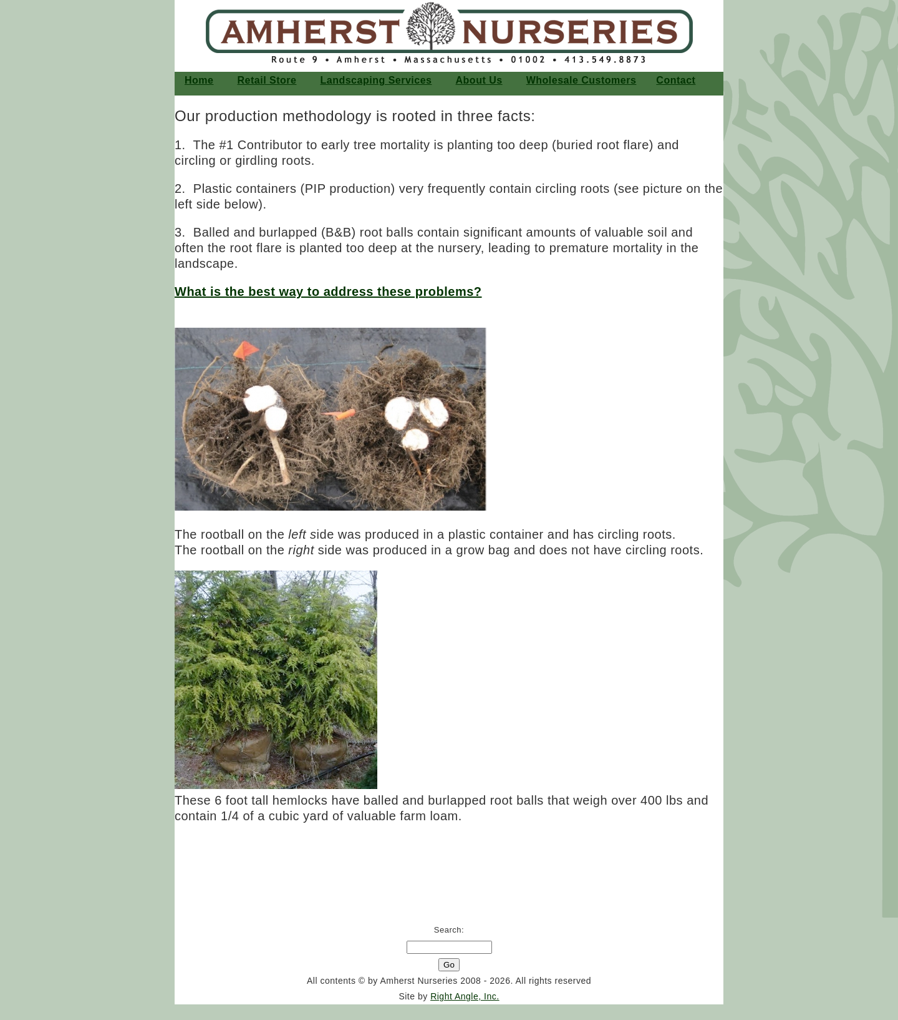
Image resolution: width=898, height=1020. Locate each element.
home (199, 80)
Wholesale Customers (581, 80)
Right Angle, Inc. (464, 996)
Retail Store (267, 80)
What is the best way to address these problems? (328, 291)
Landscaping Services (376, 80)
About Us (479, 80)
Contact (675, 80)
